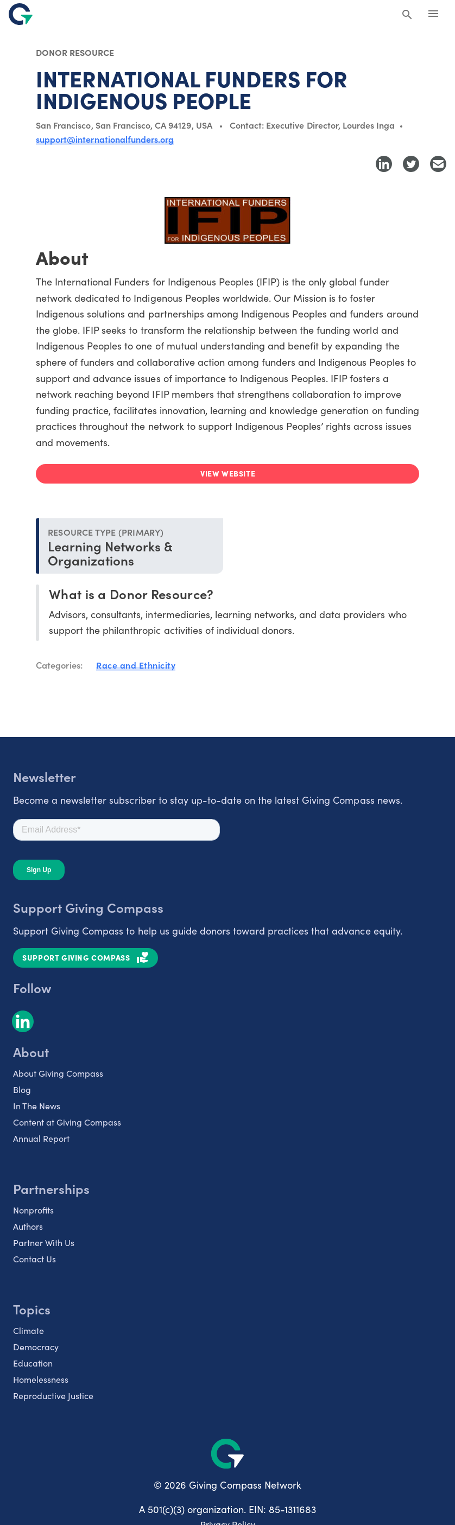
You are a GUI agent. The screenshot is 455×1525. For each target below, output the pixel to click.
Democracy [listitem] (36, 1346)
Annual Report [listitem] (41, 1138)
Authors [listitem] (28, 1226)
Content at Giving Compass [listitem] (67, 1122)
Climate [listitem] (28, 1330)
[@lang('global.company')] (21, 14)
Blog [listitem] (22, 1089)
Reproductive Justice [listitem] (53, 1395)
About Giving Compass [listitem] (58, 1073)
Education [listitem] (33, 1363)
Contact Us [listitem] (34, 1259)
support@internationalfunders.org (105, 139)
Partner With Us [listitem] (43, 1242)
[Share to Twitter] (411, 164)
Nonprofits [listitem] (33, 1210)
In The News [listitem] (36, 1105)
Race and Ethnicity (135, 665)
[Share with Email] (438, 164)
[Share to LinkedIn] (384, 164)
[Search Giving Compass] (407, 15)
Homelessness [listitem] (40, 1379)
